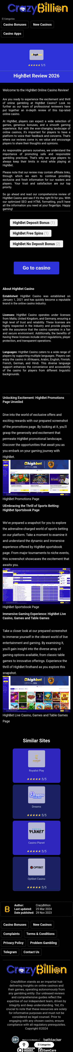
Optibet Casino (36, 869)
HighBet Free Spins (30, 233)
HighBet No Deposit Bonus (36, 244)
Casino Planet (36, 833)
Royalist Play (36, 761)
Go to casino (36, 268)
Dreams (36, 797)
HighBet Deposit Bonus (34, 223)
